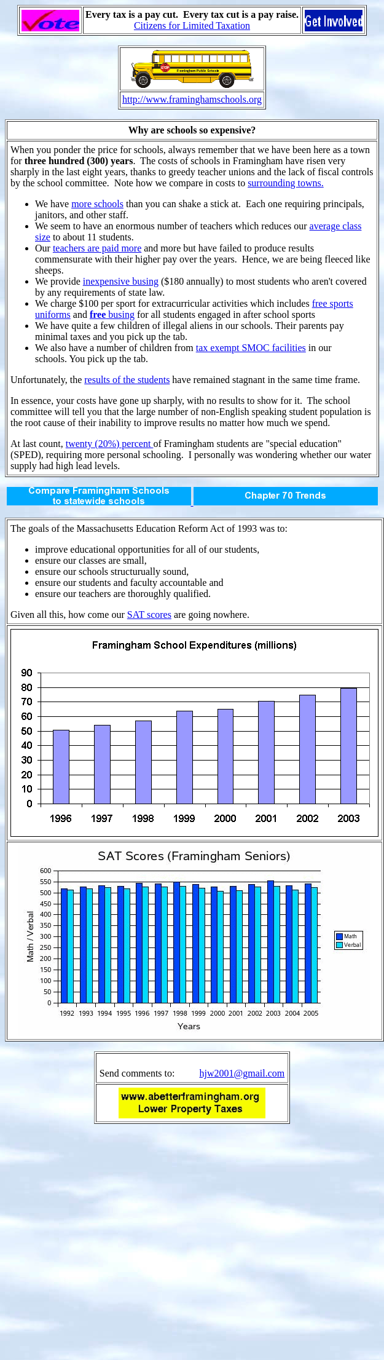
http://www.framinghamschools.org (192, 99)
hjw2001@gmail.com (241, 1073)
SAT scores (149, 614)
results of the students (127, 379)
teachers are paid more (97, 248)
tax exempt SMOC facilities (251, 347)
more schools (97, 204)
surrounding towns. (286, 183)
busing (112, 314)
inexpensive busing (121, 281)
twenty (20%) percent (110, 443)
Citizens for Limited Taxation (192, 25)
